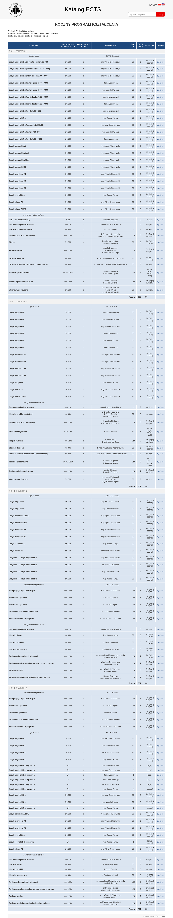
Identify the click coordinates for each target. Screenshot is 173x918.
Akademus (160, 916)
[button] (150, 5)
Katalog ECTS (83, 9)
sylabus (160, 62)
